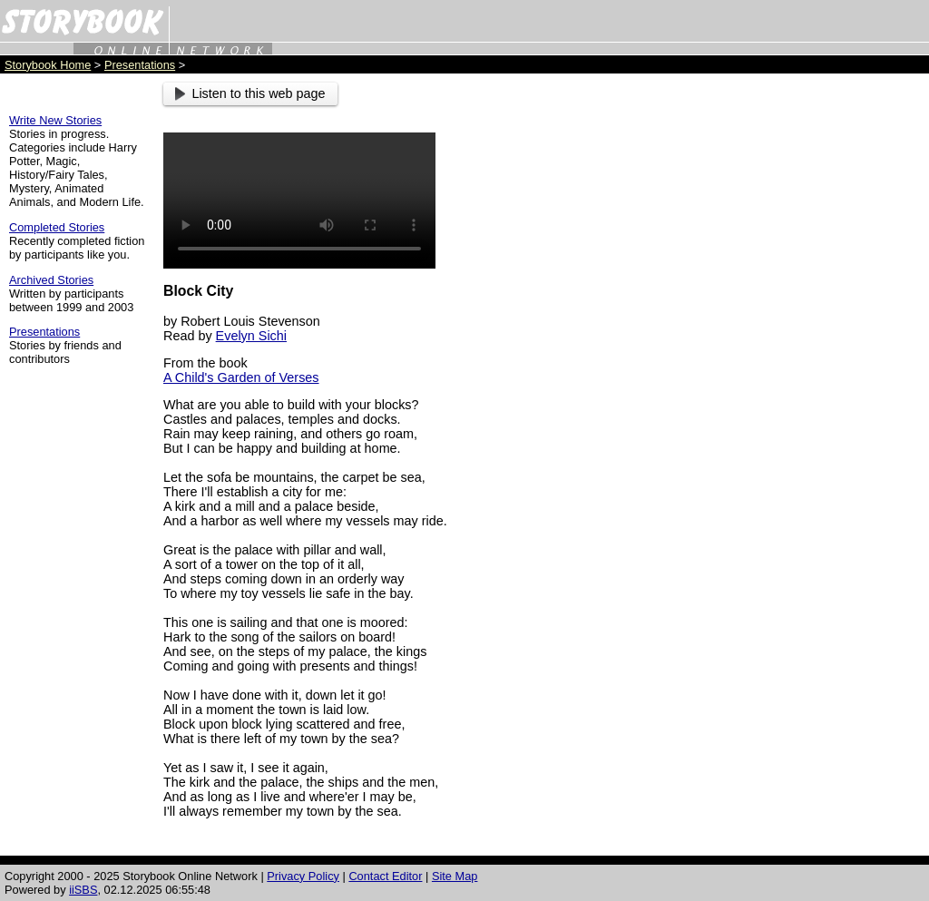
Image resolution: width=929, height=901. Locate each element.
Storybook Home (48, 65)
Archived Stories (51, 280)
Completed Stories (56, 227)
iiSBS (83, 889)
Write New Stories (55, 120)
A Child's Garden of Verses (241, 377)
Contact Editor (385, 876)
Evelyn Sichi (251, 335)
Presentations (139, 65)
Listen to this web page (250, 93)
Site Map (455, 876)
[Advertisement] (738, 355)
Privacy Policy (303, 876)
